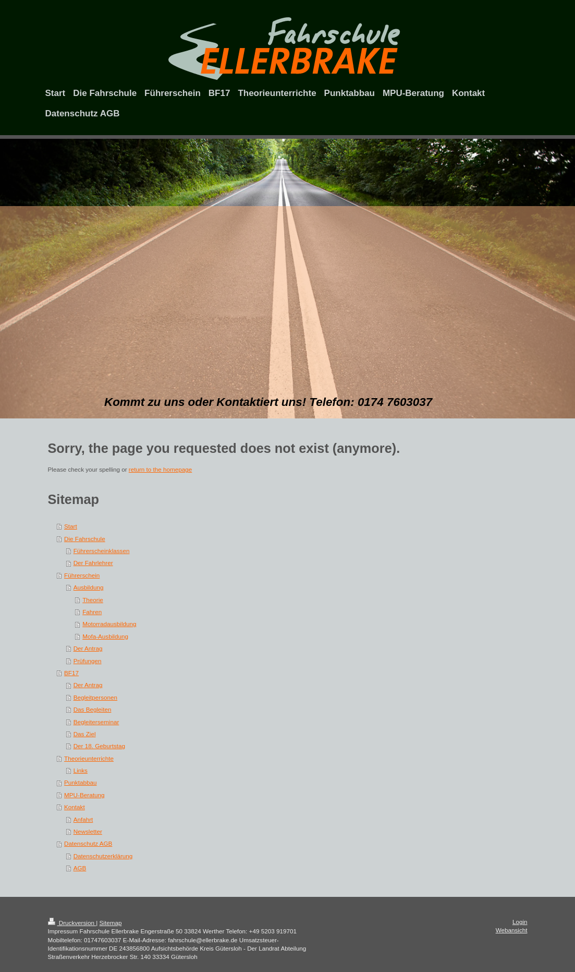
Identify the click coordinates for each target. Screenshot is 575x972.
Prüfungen (88, 660)
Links (81, 770)
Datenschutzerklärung (103, 856)
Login (520, 921)
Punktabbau (80, 782)
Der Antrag (88, 648)
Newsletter (88, 831)
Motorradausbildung (109, 623)
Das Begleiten (93, 709)
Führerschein (82, 575)
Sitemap (111, 922)
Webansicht (512, 930)
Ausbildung (89, 587)
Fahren (92, 611)
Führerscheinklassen (102, 550)
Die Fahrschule (84, 538)
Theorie (92, 599)
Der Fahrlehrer (93, 562)
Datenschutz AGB (88, 843)
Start (70, 526)
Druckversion (72, 922)
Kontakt (74, 806)
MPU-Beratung (84, 794)
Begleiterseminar (96, 721)
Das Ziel (85, 733)
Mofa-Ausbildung (105, 636)
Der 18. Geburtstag (99, 745)
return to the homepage (160, 469)
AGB (80, 868)
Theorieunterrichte (89, 758)
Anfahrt (83, 819)
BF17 (71, 672)
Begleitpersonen (95, 697)
